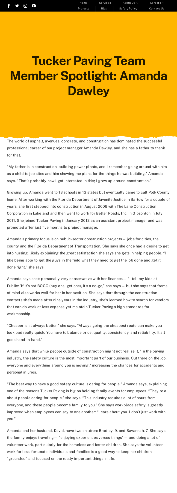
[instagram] (25, 6)
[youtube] (34, 6)
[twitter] (17, 6)
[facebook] (9, 6)
